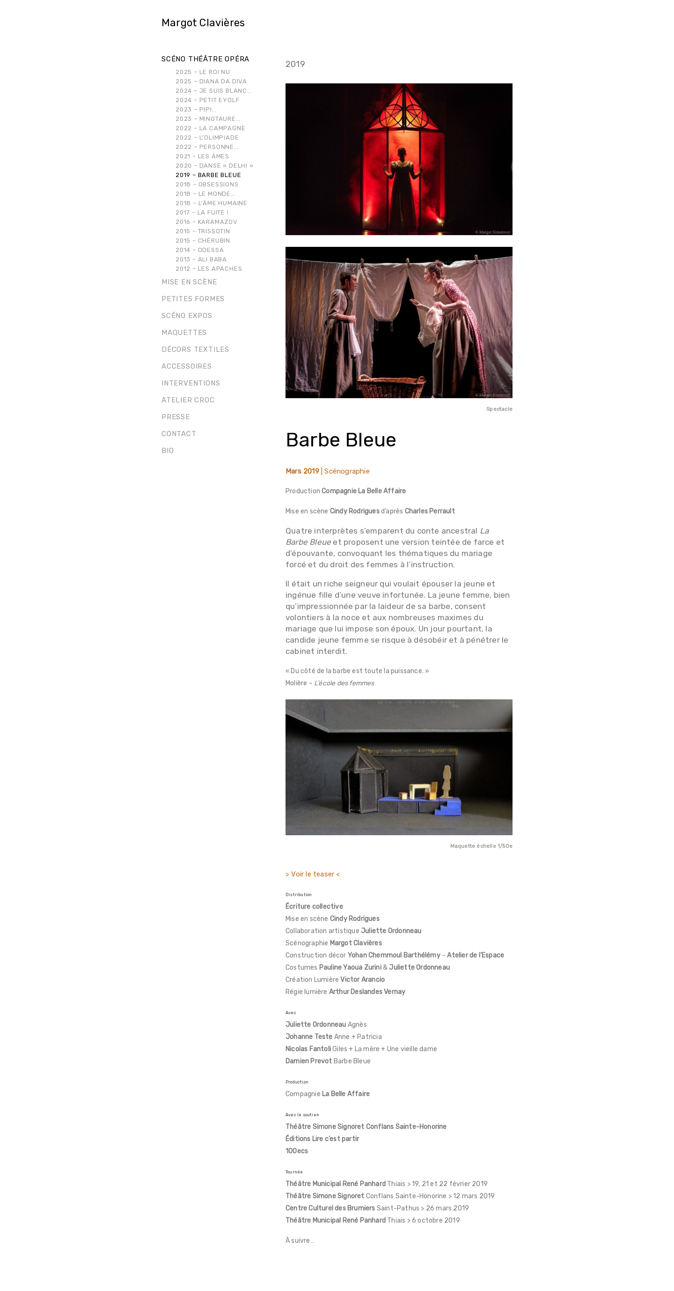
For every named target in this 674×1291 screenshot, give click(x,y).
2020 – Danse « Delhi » (215, 165)
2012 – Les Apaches (209, 268)
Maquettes (184, 332)
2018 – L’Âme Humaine (212, 203)
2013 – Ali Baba (201, 259)
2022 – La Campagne (210, 128)
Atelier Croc (188, 400)
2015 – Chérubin (203, 240)
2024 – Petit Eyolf (207, 100)
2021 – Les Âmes (202, 156)
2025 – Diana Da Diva (211, 81)
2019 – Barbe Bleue (208, 174)
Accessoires (186, 366)
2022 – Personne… (207, 146)
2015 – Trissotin (203, 231)
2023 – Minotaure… (208, 118)
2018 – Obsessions (207, 184)
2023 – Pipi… (196, 109)
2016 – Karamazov (207, 221)
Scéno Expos (186, 316)
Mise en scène (189, 282)
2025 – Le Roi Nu (203, 71)
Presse (175, 417)
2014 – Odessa (200, 249)
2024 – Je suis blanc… (214, 90)
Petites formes (193, 299)
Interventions (190, 383)
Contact (179, 434)
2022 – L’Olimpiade (207, 137)
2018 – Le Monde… (205, 193)
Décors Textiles (195, 349)
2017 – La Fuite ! (202, 212)
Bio (167, 450)
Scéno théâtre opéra (205, 59)
